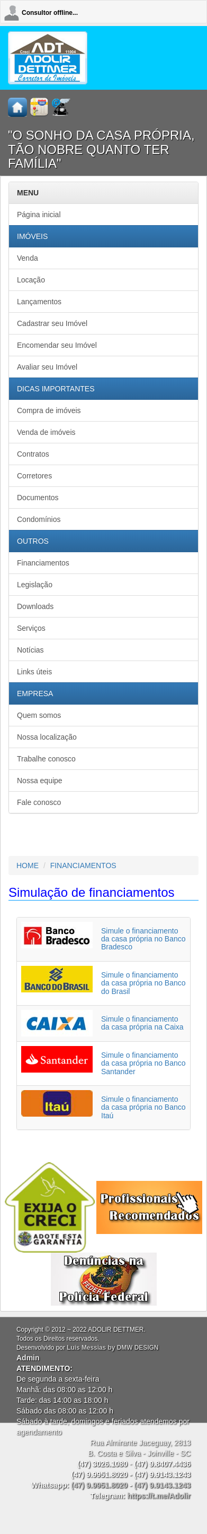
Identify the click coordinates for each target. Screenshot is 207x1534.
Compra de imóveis (49, 410)
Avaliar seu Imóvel (47, 367)
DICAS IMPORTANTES (56, 388)
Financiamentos (43, 563)
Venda (27, 258)
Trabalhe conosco (46, 759)
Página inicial (39, 214)
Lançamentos (39, 301)
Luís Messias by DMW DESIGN (112, 1347)
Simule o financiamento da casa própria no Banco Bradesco (143, 939)
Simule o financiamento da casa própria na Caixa (142, 1023)
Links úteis (34, 671)
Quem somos (39, 715)
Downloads (35, 606)
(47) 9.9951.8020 (99, 1485)
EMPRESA (35, 693)
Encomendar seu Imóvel (57, 345)
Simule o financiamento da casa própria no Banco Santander (143, 1063)
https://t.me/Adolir (159, 1496)
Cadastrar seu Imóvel (52, 323)
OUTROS (33, 541)
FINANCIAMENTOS (83, 865)
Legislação (34, 584)
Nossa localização (47, 737)
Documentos (38, 497)
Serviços (31, 628)
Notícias (30, 650)
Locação (31, 280)
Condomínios (39, 519)
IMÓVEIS (32, 236)
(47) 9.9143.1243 (162, 1485)
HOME (27, 865)
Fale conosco (39, 802)
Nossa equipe (39, 780)
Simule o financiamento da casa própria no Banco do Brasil (143, 983)
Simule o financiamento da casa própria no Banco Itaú (143, 1107)
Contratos (33, 454)
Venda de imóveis (46, 432)
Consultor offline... (50, 12)
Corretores (34, 476)
